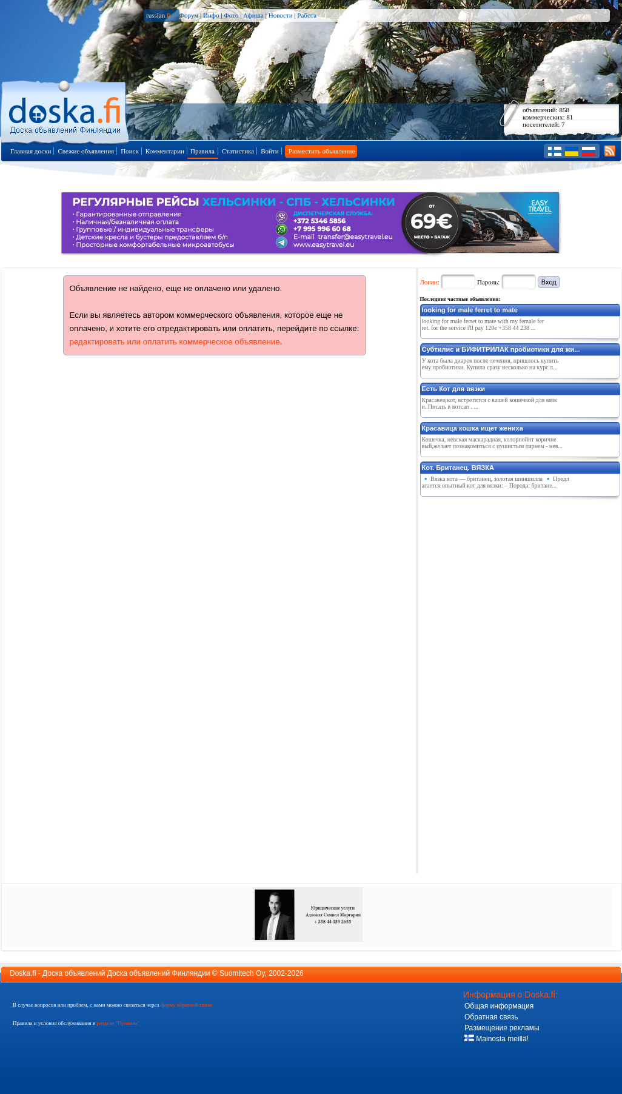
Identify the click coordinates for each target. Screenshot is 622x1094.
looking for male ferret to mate (470, 310)
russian (158, 15)
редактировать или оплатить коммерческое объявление (175, 341)
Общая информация (498, 1006)
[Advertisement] (478, 683)
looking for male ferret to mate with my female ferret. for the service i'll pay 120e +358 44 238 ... (483, 324)
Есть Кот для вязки (453, 388)
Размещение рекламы (502, 1028)
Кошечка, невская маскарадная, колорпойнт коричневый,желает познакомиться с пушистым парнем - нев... (492, 442)
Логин (429, 282)
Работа (306, 15)
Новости (281, 15)
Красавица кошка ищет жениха (472, 428)
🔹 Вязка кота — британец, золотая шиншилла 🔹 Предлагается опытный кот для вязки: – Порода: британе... (495, 482)
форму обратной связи (186, 1005)
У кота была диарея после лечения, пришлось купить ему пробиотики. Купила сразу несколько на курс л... (490, 364)
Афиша (253, 15)
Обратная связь (491, 1017)
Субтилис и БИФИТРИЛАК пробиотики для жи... (501, 349)
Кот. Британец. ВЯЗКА (458, 467)
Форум (188, 15)
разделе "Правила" (117, 1023)
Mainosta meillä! (496, 1039)
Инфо (211, 15)
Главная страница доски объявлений (66, 110)
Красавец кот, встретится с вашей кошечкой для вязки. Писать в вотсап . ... (489, 403)
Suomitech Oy (241, 973)
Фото (231, 15)
